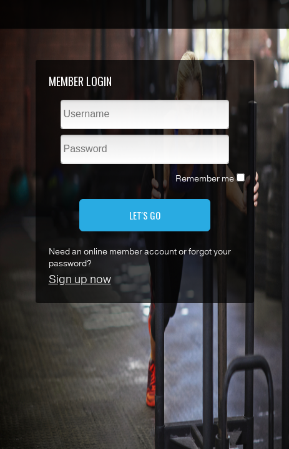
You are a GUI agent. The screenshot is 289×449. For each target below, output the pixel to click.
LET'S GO (144, 215)
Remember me (204, 179)
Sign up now (80, 279)
